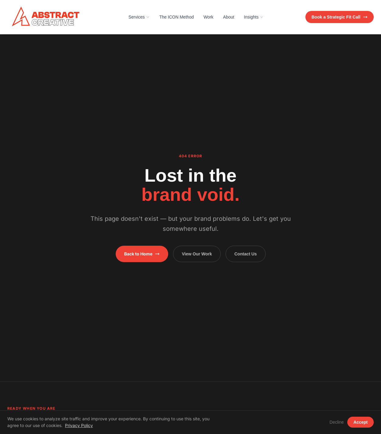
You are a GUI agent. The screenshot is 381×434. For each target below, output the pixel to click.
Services (139, 17)
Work (208, 17)
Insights (253, 17)
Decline (337, 422)
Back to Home (142, 253)
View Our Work (197, 253)
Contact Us (245, 253)
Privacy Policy (79, 425)
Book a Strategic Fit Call (339, 17)
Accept (360, 422)
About (228, 17)
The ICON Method (176, 17)
